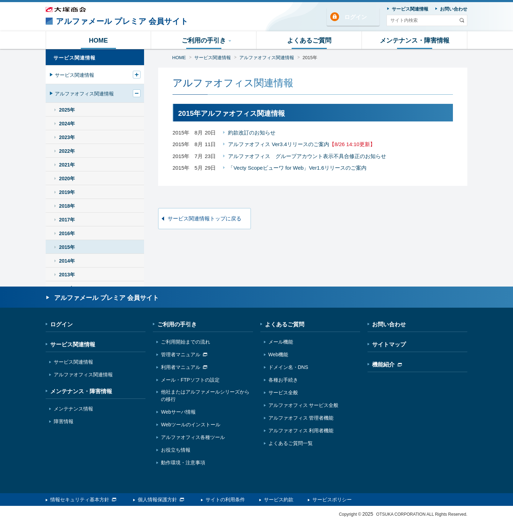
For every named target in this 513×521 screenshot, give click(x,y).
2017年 (67, 219)
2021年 (67, 165)
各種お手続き (283, 380)
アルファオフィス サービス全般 (303, 405)
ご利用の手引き (177, 324)
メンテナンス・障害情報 (81, 391)
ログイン (355, 17)
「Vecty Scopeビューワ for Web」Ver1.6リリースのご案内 (297, 168)
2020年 (67, 178)
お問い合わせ (389, 324)
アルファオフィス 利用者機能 (301, 430)
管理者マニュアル (184, 354)
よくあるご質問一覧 (290, 443)
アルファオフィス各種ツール (193, 437)
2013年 (67, 274)
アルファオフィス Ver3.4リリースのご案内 (301, 144)
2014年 (67, 261)
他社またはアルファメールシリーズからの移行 (205, 395)
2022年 (67, 151)
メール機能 (280, 342)
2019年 (67, 192)
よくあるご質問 (284, 324)
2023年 (67, 137)
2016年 (67, 233)
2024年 (67, 123)
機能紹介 (387, 365)
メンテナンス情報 (73, 409)
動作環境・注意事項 (183, 462)
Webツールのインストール (190, 424)
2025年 (67, 110)
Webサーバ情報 (178, 412)
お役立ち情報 (175, 450)
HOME (179, 57)
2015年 (310, 57)
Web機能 (278, 354)
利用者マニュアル (184, 367)
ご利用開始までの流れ (185, 342)
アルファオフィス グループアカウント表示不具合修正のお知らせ (307, 156)
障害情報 (63, 421)
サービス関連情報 (212, 57)
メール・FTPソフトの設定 (190, 380)
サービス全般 (283, 392)
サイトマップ (389, 344)
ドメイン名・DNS (288, 367)
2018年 (67, 206)
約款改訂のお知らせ (251, 133)
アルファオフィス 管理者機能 (301, 418)
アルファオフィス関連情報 (266, 57)
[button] (203, 40)
